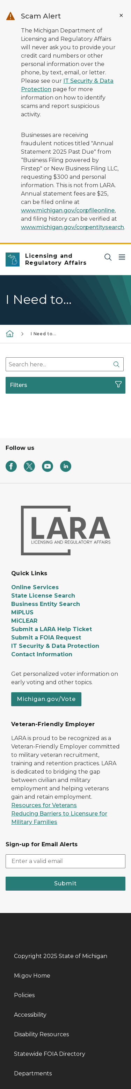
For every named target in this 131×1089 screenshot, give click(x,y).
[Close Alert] (121, 15)
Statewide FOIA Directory (49, 1054)
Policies (24, 995)
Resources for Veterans (44, 805)
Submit (65, 883)
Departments (33, 1073)
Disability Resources (41, 1034)
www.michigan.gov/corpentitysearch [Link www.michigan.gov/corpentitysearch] (72, 227)
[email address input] (65, 861)
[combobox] (65, 364)
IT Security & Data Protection (55, 646)
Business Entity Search (45, 604)
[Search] (108, 257)
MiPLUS (22, 612)
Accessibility (30, 1014)
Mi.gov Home (32, 975)
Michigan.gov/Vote (46, 699)
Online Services (35, 587)
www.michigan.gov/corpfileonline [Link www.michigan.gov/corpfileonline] (68, 210)
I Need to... (44, 333)
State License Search (43, 595)
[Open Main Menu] (122, 257)
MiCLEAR (24, 620)
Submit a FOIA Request (46, 637)
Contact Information (41, 654)
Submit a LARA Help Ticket (51, 629)
